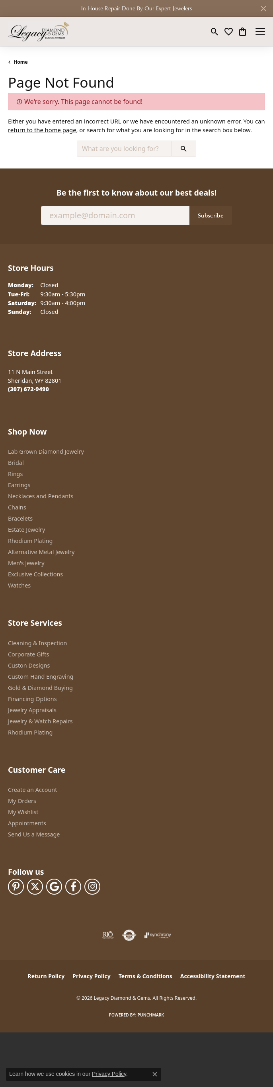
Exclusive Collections (35, 574)
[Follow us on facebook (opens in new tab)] (73, 887)
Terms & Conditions (145, 976)
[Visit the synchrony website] (157, 935)
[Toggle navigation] (260, 31)
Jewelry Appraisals (32, 710)
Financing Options (32, 699)
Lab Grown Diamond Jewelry (46, 451)
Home (21, 62)
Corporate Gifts (28, 654)
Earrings (19, 485)
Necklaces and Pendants (40, 496)
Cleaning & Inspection (37, 643)
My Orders (22, 801)
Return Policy (46, 976)
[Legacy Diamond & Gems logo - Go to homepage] (39, 31)
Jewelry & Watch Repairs (40, 721)
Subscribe (211, 215)
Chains (17, 507)
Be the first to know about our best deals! (136, 192)
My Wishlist (23, 812)
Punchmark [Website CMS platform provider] (151, 1015)
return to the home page (42, 130)
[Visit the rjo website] (108, 935)
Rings (15, 474)
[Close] (263, 9)
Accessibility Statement (213, 976)
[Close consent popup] (154, 1074)
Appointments (27, 823)
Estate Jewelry (26, 529)
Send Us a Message (34, 834)
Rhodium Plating (30, 540)
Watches (19, 585)
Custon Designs (29, 665)
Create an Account (32, 789)
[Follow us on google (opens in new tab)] (54, 887)
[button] (215, 31)
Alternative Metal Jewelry (41, 552)
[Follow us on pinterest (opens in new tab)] (16, 887)
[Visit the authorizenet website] (129, 935)
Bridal (16, 462)
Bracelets (20, 518)
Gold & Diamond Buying (40, 687)
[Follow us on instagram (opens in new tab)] (92, 887)
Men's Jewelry (26, 563)
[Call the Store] (28, 389)
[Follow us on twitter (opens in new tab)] (35, 887)
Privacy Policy (91, 976)
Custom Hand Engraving (40, 676)
